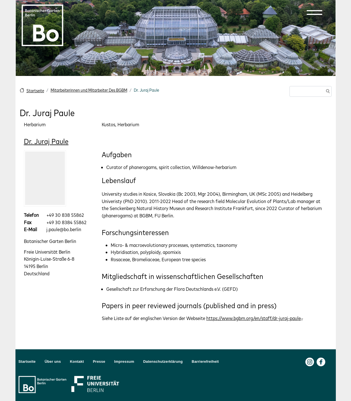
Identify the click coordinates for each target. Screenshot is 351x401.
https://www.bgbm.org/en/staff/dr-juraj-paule (255, 318)
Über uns (53, 361)
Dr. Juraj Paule (46, 141)
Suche (326, 92)
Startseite (35, 90)
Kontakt (77, 361)
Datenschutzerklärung (163, 361)
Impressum (124, 361)
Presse (99, 361)
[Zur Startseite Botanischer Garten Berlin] (42, 25)
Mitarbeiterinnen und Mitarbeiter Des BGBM (89, 90)
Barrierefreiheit (205, 361)
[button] (314, 12)
